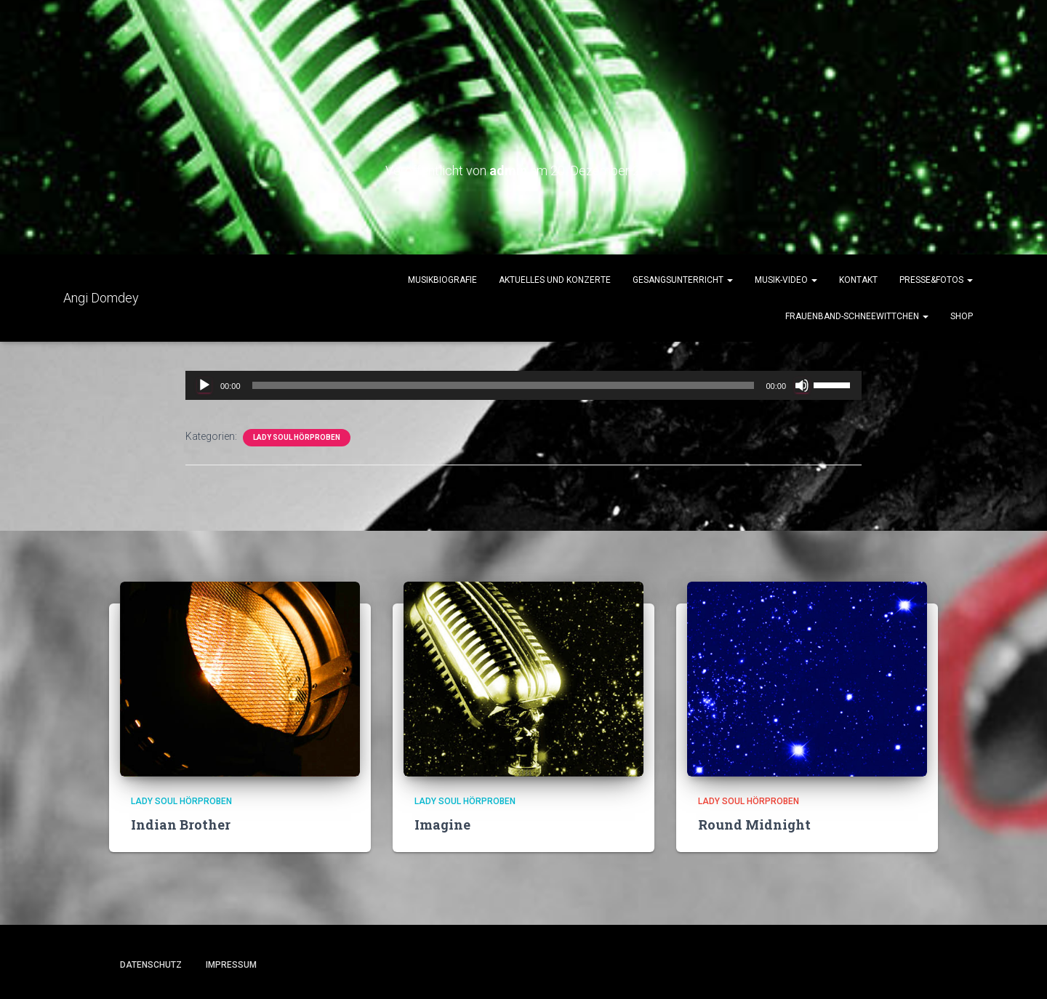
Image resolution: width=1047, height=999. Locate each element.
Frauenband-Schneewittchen (856, 316)
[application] (523, 385)
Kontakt (858, 280)
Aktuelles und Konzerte (555, 280)
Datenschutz (151, 965)
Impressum (231, 965)
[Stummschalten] (802, 385)
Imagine (442, 824)
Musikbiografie (442, 280)
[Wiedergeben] (204, 385)
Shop (961, 316)
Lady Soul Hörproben (296, 437)
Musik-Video (786, 280)
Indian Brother (180, 824)
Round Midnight (754, 824)
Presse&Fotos (936, 280)
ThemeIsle (914, 966)
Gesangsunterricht (683, 280)
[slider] (503, 385)
